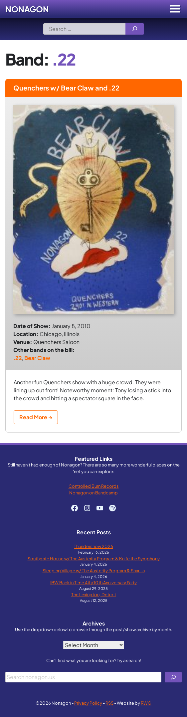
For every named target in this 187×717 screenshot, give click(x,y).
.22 (17, 357)
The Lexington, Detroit (93, 594)
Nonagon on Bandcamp (93, 492)
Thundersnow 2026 (93, 546)
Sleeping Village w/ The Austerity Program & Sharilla (94, 570)
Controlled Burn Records (94, 486)
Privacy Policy (88, 703)
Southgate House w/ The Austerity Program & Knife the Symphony (94, 558)
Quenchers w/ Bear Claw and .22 (66, 88)
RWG (146, 703)
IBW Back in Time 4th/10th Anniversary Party (93, 582)
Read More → (35, 417)
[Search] (134, 29)
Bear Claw (37, 357)
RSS (109, 703)
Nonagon (27, 9)
